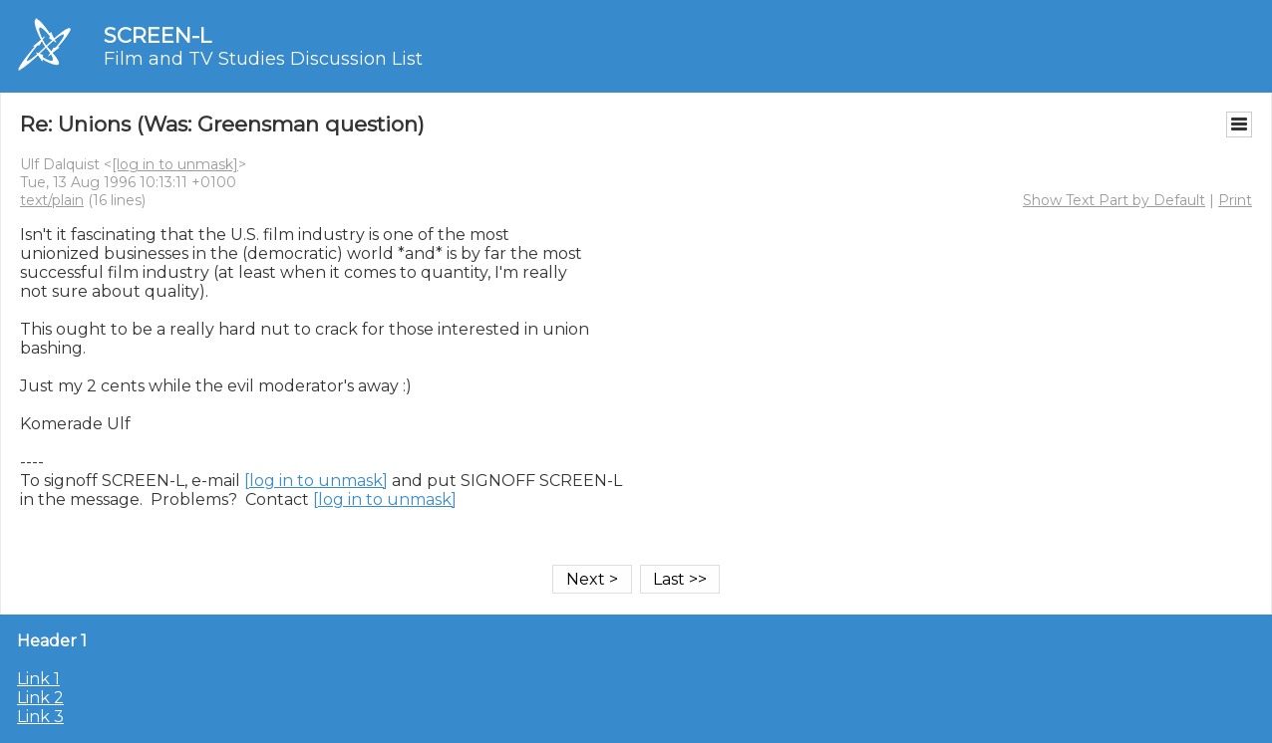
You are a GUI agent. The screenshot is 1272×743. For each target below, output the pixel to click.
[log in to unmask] (175, 164)
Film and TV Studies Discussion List (263, 59)
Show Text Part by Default (1114, 200)
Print (1235, 200)
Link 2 (40, 697)
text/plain (52, 200)
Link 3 (40, 716)
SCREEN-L (157, 35)
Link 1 (38, 678)
